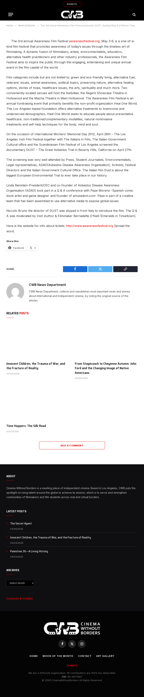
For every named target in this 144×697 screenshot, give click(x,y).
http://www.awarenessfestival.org (89, 225)
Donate (72, 4)
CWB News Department (47, 284)
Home (33, 655)
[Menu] (10, 14)
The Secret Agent (21, 523)
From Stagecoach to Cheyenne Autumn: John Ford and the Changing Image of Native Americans (105, 368)
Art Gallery (105, 655)
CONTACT (85, 655)
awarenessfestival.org (84, 41)
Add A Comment (72, 445)
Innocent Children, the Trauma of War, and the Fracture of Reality (35, 365)
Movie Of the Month (57, 655)
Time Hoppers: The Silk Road (26, 425)
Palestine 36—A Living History (29, 551)
